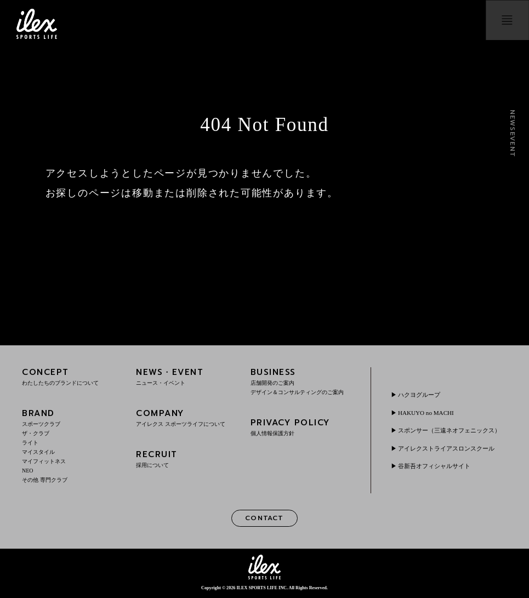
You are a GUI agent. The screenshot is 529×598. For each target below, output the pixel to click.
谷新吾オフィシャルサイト (438, 470)
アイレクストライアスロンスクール (451, 452)
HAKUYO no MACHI (429, 409)
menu (503, 24)
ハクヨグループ (422, 391)
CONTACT (264, 519)
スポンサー (448, 430)
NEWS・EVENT (186, 376)
